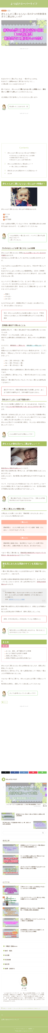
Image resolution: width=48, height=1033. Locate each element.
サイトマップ (14, 1019)
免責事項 (30, 1028)
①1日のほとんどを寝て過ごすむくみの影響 (22, 155)
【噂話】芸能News (11, 946)
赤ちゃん (5, 702)
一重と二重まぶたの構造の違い (19, 166)
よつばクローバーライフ (24, 3)
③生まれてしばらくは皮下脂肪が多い (21, 159)
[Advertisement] (24, 62)
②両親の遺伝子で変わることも (19, 157)
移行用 (7, 964)
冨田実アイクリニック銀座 (17, 599)
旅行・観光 (8, 950)
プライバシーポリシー (20, 1028)
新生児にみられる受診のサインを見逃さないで (22, 170)
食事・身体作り (10, 968)
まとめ (10, 173)
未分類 (7, 955)
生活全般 (4, 10)
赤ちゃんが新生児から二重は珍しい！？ (20, 164)
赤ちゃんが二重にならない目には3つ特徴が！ (22, 153)
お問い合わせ (5, 1019)
